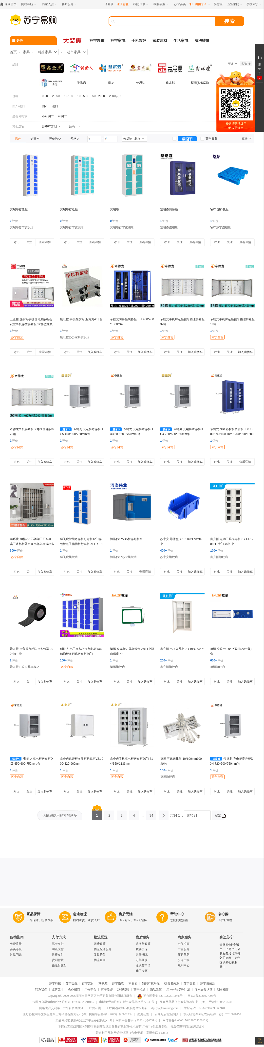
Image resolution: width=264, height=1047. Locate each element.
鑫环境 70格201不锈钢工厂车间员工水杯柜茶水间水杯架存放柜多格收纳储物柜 (32, 544)
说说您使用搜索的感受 (59, 815)
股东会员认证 (203, 989)
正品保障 (33, 914)
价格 (15, 96)
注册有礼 (123, 4)
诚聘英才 (57, 989)
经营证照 (95, 1008)
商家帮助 (183, 954)
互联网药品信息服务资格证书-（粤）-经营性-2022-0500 (196, 1002)
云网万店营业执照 (166, 1014)
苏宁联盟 (107, 989)
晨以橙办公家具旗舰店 (75, 337)
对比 (16, 242)
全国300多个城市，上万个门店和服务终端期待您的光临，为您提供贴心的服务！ (230, 955)
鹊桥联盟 (123, 989)
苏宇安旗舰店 (169, 557)
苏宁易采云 (207, 983)
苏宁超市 (97, 41)
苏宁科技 (55, 983)
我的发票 (142, 971)
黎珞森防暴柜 (169, 209)
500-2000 (98, 96)
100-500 (82, 96)
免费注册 (16, 944)
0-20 (45, 96)
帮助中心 (177, 914)
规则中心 (183, 965)
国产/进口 (18, 106)
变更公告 (143, 1014)
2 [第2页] (109, 814)
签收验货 (100, 954)
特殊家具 (45, 52)
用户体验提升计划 (178, 989)
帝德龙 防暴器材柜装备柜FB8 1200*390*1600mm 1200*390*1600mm (231, 434)
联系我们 (41, 989)
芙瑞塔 (114, 209)
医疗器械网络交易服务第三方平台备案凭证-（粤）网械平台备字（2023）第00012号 (77, 1014)
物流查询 (100, 960)
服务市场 (183, 960)
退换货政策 (143, 944)
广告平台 (90, 989)
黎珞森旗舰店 (169, 227)
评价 (14, 221)
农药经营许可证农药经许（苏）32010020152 (212, 1014)
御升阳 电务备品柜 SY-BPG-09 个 (182, 649)
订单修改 (142, 960)
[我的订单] (141, 4)
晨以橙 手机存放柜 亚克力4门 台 (81, 319)
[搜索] (165, 21)
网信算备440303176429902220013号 (185, 1020)
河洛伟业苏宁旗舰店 (123, 557)
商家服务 (184, 937)
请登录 (109, 4)
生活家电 (180, 41)
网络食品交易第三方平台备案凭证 (61, 1008)
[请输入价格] (94, 139)
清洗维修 (201, 41)
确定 (219, 816)
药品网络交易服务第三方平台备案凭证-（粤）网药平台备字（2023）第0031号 (106, 1020)
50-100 (68, 96)
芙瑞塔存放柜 (19, 209)
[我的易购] (161, 4)
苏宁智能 (189, 983)
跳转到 (192, 815)
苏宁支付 (58, 944)
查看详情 (45, 242)
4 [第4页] (134, 814)
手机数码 (139, 41)
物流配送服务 (103, 949)
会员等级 (16, 949)
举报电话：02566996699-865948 (204, 1008)
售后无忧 (125, 914)
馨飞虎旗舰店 (69, 557)
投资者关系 (171, 983)
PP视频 (103, 983)
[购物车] (199, 4)
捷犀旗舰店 (167, 776)
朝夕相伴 (223, 989)
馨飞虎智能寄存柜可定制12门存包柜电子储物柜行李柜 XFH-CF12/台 (81, 544)
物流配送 (101, 937)
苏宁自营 (17, 337)
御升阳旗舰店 (219, 557)
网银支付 (58, 949)
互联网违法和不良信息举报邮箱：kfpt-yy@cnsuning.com (142, 1008)
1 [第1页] (97, 814)
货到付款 (58, 960)
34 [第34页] (151, 814)
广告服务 (183, 949)
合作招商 (183, 944)
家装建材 (159, 41)
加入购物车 (95, 352)
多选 (246, 64)
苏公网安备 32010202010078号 (160, 995)
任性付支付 (59, 965)
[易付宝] (218, 4)
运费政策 (100, 944)
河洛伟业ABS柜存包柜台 (126, 539)
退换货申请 (143, 965)
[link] (18, 138)
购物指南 (17, 937)
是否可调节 (19, 116)
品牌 (15, 64)
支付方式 (59, 937)
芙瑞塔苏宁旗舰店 (22, 227)
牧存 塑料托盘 (219, 209)
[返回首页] (9, 4)
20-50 (56, 96)
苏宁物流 (118, 983)
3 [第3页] (122, 814)
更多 (232, 64)
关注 (29, 242)
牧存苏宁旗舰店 (220, 227)
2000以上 (115, 96)
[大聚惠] (72, 40)
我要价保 (142, 949)
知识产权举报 (151, 983)
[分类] (33, 40)
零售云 (133, 983)
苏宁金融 (71, 983)
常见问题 (16, 954)
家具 (26, 52)
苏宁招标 (139, 989)
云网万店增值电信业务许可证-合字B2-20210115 (63, 1002)
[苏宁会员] (179, 4)
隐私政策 (156, 989)
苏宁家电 (118, 41)
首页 (13, 52)
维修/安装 (142, 954)
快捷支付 (58, 954)
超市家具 (74, 52)
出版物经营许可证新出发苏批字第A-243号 (126, 1002)
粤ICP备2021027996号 (202, 995)
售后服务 (143, 937)
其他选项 (18, 126)
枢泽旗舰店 (117, 667)
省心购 (223, 914)
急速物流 (80, 914)
